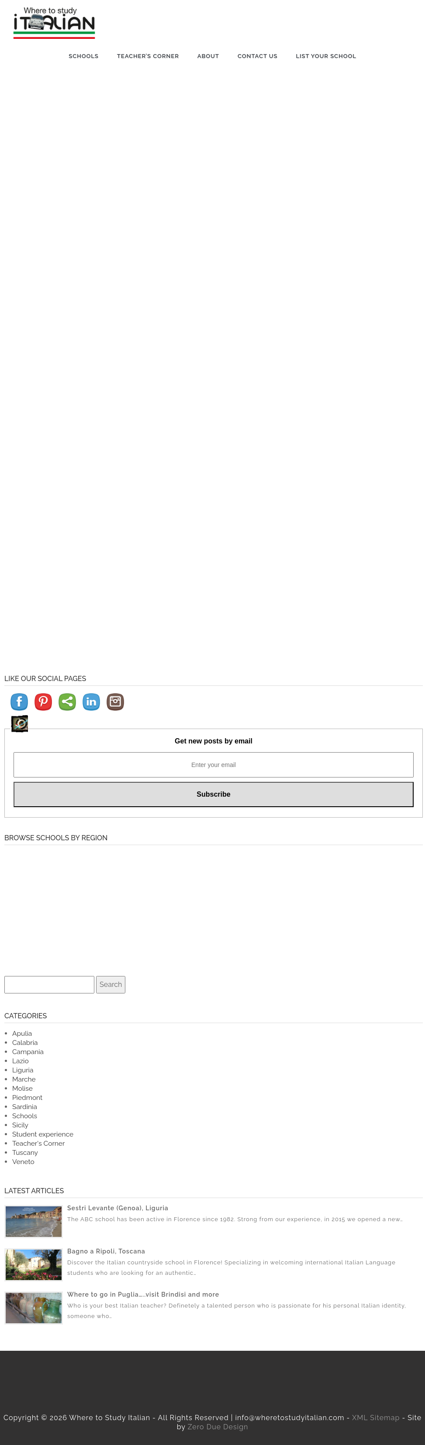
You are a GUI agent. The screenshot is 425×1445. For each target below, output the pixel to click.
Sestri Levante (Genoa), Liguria (118, 1208)
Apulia (22, 1033)
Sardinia (24, 1107)
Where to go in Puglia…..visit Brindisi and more (143, 1294)
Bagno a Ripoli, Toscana (106, 1251)
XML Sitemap (376, 1418)
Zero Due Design (218, 1427)
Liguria (22, 1070)
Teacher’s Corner (148, 56)
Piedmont (27, 1097)
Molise (22, 1088)
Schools (84, 56)
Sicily (20, 1125)
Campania (28, 1052)
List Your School (326, 56)
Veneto (23, 1161)
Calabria (25, 1042)
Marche (24, 1079)
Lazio (20, 1061)
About (208, 56)
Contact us (258, 56)
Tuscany (25, 1152)
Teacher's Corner (38, 1143)
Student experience (42, 1134)
